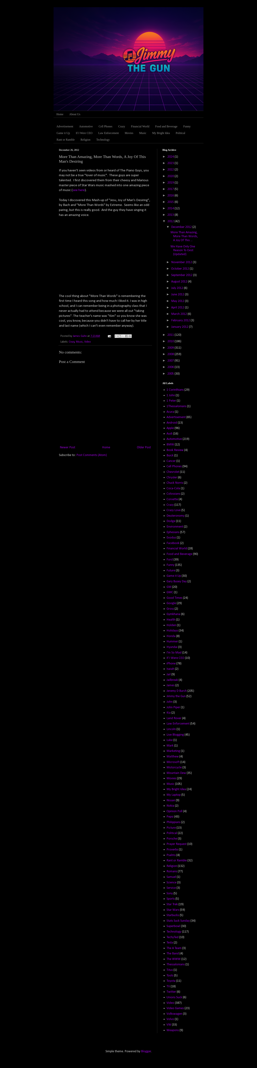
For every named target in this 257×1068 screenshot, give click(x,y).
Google (171, 603)
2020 (171, 176)
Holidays (172, 630)
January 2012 (180, 327)
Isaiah (170, 669)
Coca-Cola (173, 488)
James (171, 685)
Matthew (173, 756)
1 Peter (171, 401)
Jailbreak (172, 680)
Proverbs (172, 849)
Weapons (173, 1030)
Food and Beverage (166, 126)
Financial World (140, 126)
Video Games (175, 1008)
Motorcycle (174, 767)
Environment (175, 526)
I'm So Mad (174, 652)
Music (142, 133)
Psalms (171, 855)
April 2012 (178, 307)
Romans (172, 871)
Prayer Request (177, 844)
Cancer (171, 461)
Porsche (172, 838)
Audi (169, 433)
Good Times (174, 598)
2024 (171, 157)
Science (171, 882)
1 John (171, 395)
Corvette (172, 499)
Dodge (171, 521)
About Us (74, 114)
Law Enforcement (108, 133)
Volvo (170, 1019)
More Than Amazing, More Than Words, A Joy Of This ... (184, 236)
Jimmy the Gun (176, 696)
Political (180, 133)
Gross (170, 609)
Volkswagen (174, 1014)
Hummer (172, 641)
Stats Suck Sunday (178, 921)
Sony (170, 893)
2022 (171, 169)
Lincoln (171, 729)
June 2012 (178, 294)
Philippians (173, 822)
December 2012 (181, 227)
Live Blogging (175, 735)
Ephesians (173, 532)
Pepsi (170, 816)
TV (168, 986)
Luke (170, 740)
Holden (171, 625)
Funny (187, 126)
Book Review (175, 450)
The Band (173, 953)
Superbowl (173, 926)
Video (87, 341)
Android (172, 423)
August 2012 (179, 281)
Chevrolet (173, 472)
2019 (171, 182)
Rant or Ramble (66, 139)
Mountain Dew (176, 773)
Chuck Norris (175, 483)
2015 (171, 202)
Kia (169, 713)
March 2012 (179, 314)
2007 (171, 360)
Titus (170, 970)
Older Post (144, 447)
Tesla (170, 942)
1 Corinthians (175, 390)
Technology (103, 139)
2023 (171, 163)
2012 (171, 221)
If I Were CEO (84, 133)
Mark (170, 745)
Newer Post (67, 447)
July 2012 (177, 288)
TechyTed (172, 937)
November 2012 (182, 262)
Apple (170, 428)
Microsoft (173, 762)
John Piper (173, 707)
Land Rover (174, 718)
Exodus (171, 537)
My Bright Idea (161, 133)
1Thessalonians (176, 406)
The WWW (174, 959)
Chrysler (172, 477)
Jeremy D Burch (177, 691)
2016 (171, 195)
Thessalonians (176, 964)
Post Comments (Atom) (91, 455)
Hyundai (172, 647)
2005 (171, 373)
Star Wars (173, 910)
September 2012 (182, 275)
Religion (85, 139)
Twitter (171, 992)
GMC (170, 592)
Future (171, 570)
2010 (171, 341)
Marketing (173, 751)
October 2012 (180, 268)
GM (169, 587)
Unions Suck (174, 997)
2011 (171, 335)
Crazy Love (174, 510)
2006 (171, 367)
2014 (171, 208)
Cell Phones (105, 126)
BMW (170, 444)
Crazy (121, 126)
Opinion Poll (174, 811)
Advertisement (64, 126)
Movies (129, 133)
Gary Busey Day (177, 581)
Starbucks (173, 915)
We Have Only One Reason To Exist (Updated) (182, 250)
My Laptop (174, 795)
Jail (169, 674)
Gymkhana (173, 614)
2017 (171, 189)
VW (169, 1024)
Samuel (171, 877)
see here (79, 190)
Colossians (173, 494)
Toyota (171, 981)
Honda (171, 636)
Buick (170, 455)
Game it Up (63, 133)
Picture (171, 828)
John (170, 702)
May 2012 (178, 301)
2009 (171, 348)
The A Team (174, 948)
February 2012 (181, 320)
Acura (170, 412)
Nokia (170, 806)
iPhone (171, 663)
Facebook (173, 543)
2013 (171, 215)
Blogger (146, 1051)
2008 (171, 354)
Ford (170, 559)
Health (171, 619)
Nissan (171, 800)
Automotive (86, 126)
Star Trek (172, 904)
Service (171, 888)
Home (59, 114)
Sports (171, 899)
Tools (170, 975)
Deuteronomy (176, 516)
